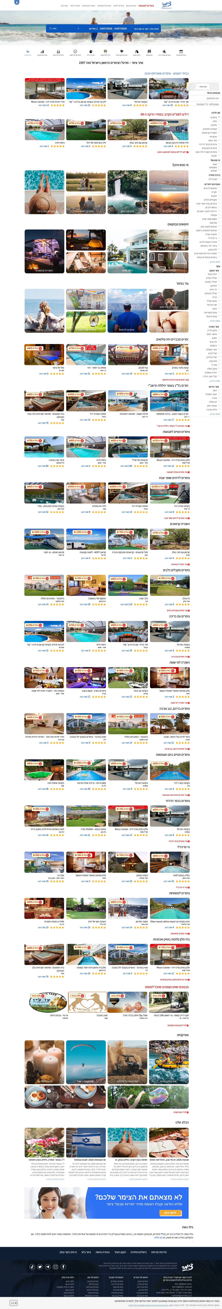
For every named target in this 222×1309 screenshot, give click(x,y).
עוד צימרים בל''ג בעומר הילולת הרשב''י (172, 425)
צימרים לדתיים (93, 1289)
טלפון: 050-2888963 (183, 1284)
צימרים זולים (94, 1284)
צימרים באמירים (117, 1281)
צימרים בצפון (131, 5)
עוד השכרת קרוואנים (179, 564)
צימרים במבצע (93, 1281)
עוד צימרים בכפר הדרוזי (178, 841)
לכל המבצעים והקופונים (177, 1025)
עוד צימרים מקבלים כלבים (177, 610)
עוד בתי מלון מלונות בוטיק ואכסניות (173, 979)
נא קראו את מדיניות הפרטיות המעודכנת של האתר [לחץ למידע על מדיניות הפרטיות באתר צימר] (148, 1305)
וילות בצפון (70, 1284)
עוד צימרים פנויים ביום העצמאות (174, 795)
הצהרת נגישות (103, 1252)
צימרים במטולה (117, 1292)
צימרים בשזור (118, 1287)
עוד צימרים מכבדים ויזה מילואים (175, 379)
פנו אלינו (158, 1237)
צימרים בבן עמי (117, 1295)
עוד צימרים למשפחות (179, 933)
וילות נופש (70, 1281)
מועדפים (64, 5)
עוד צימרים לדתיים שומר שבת (175, 518)
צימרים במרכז (142, 1284)
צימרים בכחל (118, 1289)
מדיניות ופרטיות (159, 1252)
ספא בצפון (70, 1289)
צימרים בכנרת (142, 1295)
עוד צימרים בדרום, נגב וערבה (176, 748)
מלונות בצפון (69, 1295)
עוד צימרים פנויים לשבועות (177, 472)
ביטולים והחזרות (138, 1252)
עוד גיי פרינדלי (181, 887)
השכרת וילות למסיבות (65, 1287)
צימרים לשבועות (146, 5)
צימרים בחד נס (117, 1284)
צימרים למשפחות (104, 5)
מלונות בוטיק (69, 1292)
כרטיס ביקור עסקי (68, 1252)
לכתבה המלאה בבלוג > (55, 1179)
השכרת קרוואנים (88, 5)
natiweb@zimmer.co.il (181, 1295)
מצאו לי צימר (75, 5)
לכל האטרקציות (180, 1112)
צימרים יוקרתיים (92, 1287)
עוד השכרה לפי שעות (179, 702)
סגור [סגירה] (14, 1303)
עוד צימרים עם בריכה (179, 656)
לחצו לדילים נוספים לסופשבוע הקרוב (171, 152)
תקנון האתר (120, 1252)
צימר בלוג (86, 1252)
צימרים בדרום (142, 1287)
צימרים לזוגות (118, 5)
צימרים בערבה (142, 1292)
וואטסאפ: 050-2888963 (182, 1286)
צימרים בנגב (143, 1289)
